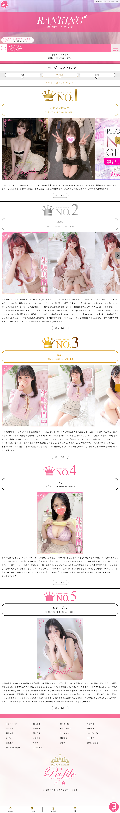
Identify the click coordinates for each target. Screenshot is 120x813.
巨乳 (97, 75)
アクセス (60, 75)
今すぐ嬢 (32, 810)
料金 (74, 810)
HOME (10, 810)
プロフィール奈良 (70, 790)
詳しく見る (60, 195)
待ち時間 (53, 810)
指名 (23, 75)
